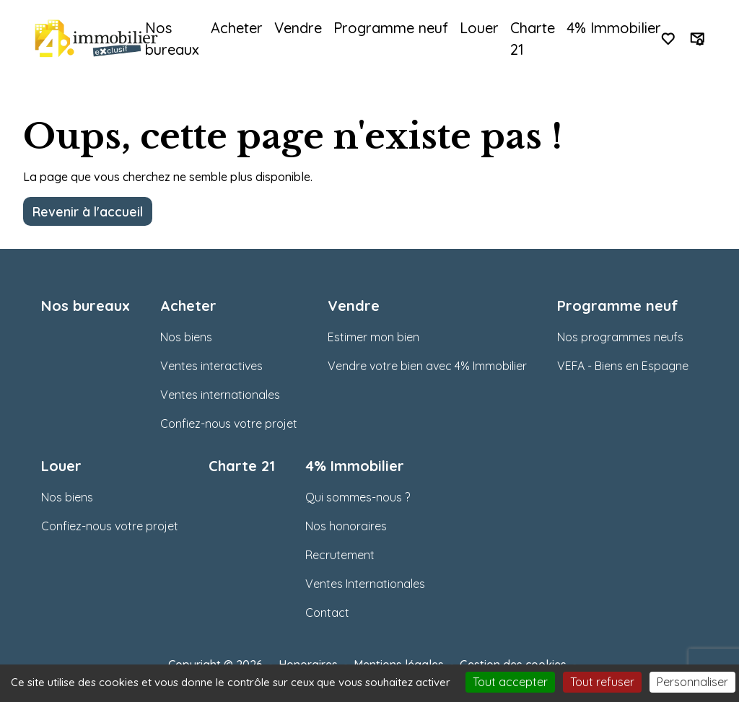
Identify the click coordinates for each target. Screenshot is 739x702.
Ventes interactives (211, 366)
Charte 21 (532, 38)
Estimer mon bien (373, 337)
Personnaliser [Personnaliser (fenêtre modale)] (692, 682)
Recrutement (340, 555)
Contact (327, 612)
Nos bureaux (172, 38)
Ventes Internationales (365, 583)
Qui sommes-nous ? (357, 497)
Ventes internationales (220, 394)
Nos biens (186, 337)
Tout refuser (602, 682)
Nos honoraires (346, 526)
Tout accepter (510, 682)
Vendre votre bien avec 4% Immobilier (427, 366)
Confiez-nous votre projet (228, 423)
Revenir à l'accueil (87, 211)
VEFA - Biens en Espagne (622, 366)
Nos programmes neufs (620, 337)
